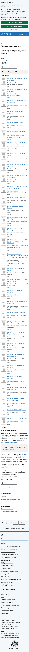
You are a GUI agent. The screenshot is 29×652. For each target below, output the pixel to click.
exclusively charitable (9, 449)
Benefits (3, 543)
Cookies (13, 620)
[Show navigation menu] (21, 34)
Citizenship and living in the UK (9, 554)
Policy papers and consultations (10, 605)
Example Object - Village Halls (16, 410)
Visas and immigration (7, 582)
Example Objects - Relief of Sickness (15, 344)
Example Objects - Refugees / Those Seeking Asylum (16, 322)
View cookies (14, 29)
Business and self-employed (9, 549)
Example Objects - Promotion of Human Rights (17, 280)
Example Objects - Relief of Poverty (15, 269)
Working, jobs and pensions (8, 585)
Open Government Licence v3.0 (10, 635)
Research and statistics (7, 602)
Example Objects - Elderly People (15, 207)
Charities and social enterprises (13, 39)
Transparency (5, 608)
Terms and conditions (7, 624)
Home (2, 39)
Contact (18, 622)
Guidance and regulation (8, 599)
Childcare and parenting (8, 552)
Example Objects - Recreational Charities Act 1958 (17, 302)
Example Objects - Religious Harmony (16, 366)
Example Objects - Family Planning (15, 229)
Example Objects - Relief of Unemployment (15, 355)
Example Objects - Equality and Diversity (17, 218)
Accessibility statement (7, 622)
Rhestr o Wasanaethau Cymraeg (10, 626)
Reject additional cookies (14, 26)
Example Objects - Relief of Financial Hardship (15, 333)
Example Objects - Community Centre (16, 154)
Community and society (7, 508)
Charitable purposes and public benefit (10, 499)
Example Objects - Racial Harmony (15, 291)
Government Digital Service (8, 628)
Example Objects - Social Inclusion (15, 377)
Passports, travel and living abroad (11, 579)
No (23, 523)
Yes (16, 523)
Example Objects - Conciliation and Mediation (17, 176)
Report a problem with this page (14, 528)
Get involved (4, 613)
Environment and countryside (9, 571)
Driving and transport (7, 563)
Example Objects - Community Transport (16, 165)
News (2, 597)
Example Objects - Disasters (16, 197)
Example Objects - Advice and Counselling (16, 101)
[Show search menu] (27, 34)
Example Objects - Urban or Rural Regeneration (15, 399)
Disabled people (5, 560)
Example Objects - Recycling (16, 313)
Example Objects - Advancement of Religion (17, 90)
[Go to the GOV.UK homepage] (6, 34)
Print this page (7, 487)
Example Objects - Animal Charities (15, 112)
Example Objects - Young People (17, 418)
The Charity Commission (7, 60)
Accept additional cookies (14, 22)
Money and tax (5, 576)
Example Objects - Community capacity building (16, 143)
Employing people (6, 568)
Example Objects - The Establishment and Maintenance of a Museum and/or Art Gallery (17, 255)
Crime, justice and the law (8, 557)
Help (2, 620)
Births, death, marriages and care (10, 546)
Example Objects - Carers (15, 123)
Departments (5, 594)
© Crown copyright (14, 648)
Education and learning (7, 565)
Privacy (7, 620)
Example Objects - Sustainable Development (16, 388)
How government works (8, 610)
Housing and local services (8, 574)
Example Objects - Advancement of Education (17, 79)
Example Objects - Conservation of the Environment (17, 187)
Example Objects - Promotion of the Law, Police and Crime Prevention (17, 241)
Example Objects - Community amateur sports (16, 132)
